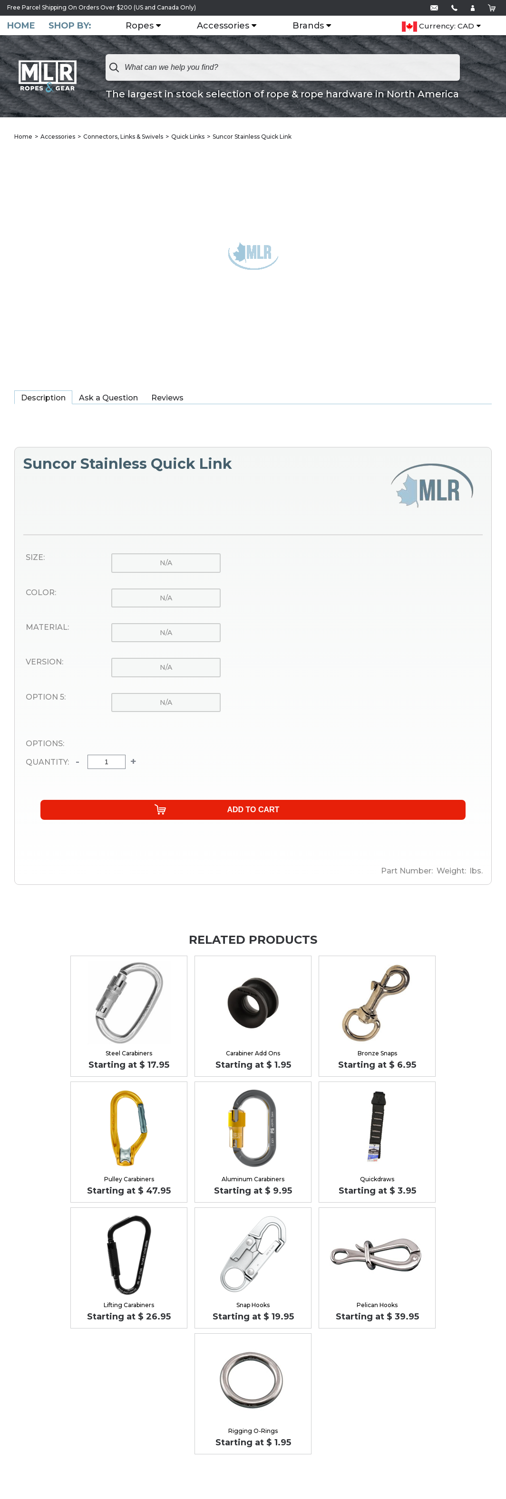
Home (21, 25)
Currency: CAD (438, 26)
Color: (41, 593)
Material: (47, 628)
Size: (35, 558)
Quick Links (187, 137)
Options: (45, 744)
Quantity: (47, 763)
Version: (44, 663)
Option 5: (46, 698)
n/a (166, 564)
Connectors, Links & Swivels (123, 137)
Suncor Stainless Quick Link (252, 137)
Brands (314, 26)
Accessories (229, 26)
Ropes (145, 26)
